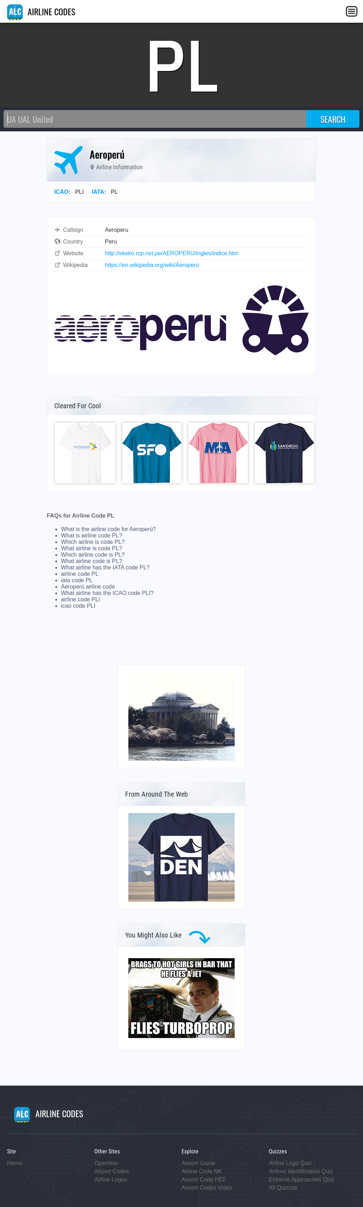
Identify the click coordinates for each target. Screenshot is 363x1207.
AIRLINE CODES (41, 11)
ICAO (61, 192)
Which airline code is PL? (93, 555)
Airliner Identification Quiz (301, 1171)
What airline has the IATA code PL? (105, 567)
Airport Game (198, 1163)
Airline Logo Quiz (290, 1163)
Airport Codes (111, 1171)
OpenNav (106, 1163)
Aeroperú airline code (88, 587)
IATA (98, 192)
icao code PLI (78, 606)
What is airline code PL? (91, 535)
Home (14, 1163)
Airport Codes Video (207, 1188)
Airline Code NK (202, 1171)
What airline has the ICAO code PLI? (107, 593)
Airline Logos (110, 1179)
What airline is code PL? (91, 548)
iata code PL (77, 580)
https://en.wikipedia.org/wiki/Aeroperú (152, 265)
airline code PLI (80, 599)
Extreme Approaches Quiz (302, 1179)
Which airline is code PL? (93, 542)
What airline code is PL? (91, 561)
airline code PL (80, 574)
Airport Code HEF (204, 1179)
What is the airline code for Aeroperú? (108, 529)
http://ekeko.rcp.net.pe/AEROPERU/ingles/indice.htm (171, 253)
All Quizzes (283, 1188)
